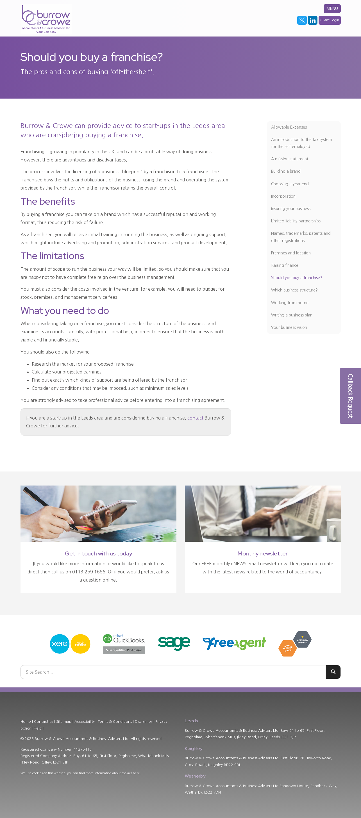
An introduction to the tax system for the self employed (301, 143)
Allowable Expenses (289, 127)
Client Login (329, 20)
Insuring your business (290, 209)
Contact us (43, 721)
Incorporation (283, 196)
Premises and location (291, 253)
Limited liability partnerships (296, 221)
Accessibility (84, 721)
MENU (332, 8)
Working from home (289, 303)
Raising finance (284, 265)
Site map (63, 721)
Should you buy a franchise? (296, 278)
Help (38, 728)
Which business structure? (294, 290)
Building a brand (286, 171)
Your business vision (289, 327)
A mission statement (289, 159)
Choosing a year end (290, 184)
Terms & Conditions (115, 721)
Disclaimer (143, 721)
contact (195, 418)
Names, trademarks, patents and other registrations (301, 236)
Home (26, 721)
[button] (350, 396)
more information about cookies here (113, 773)
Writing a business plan (291, 315)
